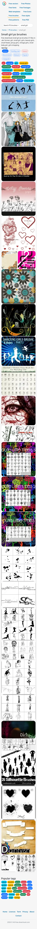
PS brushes (13, 30)
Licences (12, 912)
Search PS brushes (10, 25)
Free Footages (25, 7)
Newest (24, 51)
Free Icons (27, 11)
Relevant (17, 55)
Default (5, 51)
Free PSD (25, 20)
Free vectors (13, 3)
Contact (18, 916)
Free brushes (14, 15)
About (32, 912)
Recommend (7, 55)
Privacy (25, 912)
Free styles (26, 15)
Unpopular (6, 59)
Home (4, 30)
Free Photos (25, 3)
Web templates (14, 11)
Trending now (15, 51)
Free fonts (12, 7)
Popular (25, 55)
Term (19, 912)
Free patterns (14, 20)
